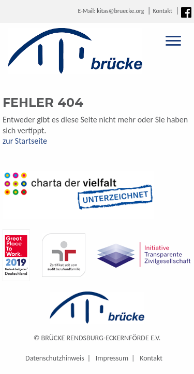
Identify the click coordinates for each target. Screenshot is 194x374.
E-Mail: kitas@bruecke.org (111, 11)
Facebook (186, 12)
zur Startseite (25, 141)
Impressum (112, 358)
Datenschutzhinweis (54, 358)
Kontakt (162, 11)
